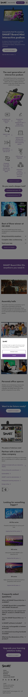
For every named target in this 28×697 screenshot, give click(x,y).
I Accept (14, 355)
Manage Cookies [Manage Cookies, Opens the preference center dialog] (14, 351)
